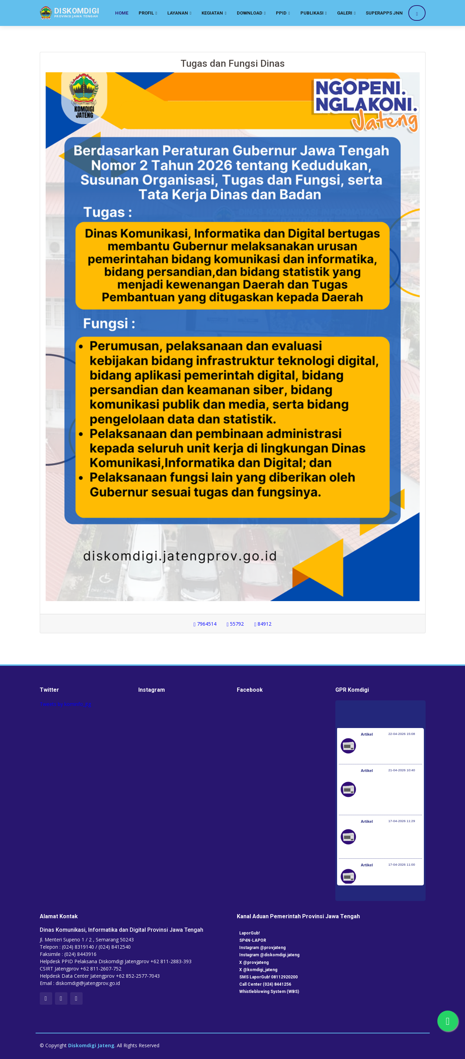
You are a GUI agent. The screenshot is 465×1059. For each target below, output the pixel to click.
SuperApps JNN (384, 13)
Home (121, 13)
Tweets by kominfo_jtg (65, 704)
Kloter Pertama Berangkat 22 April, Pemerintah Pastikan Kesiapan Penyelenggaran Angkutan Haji (389, 793)
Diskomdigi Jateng (91, 1045)
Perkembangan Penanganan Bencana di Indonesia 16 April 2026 (387, 880)
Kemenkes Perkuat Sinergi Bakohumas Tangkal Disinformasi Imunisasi (389, 749)
